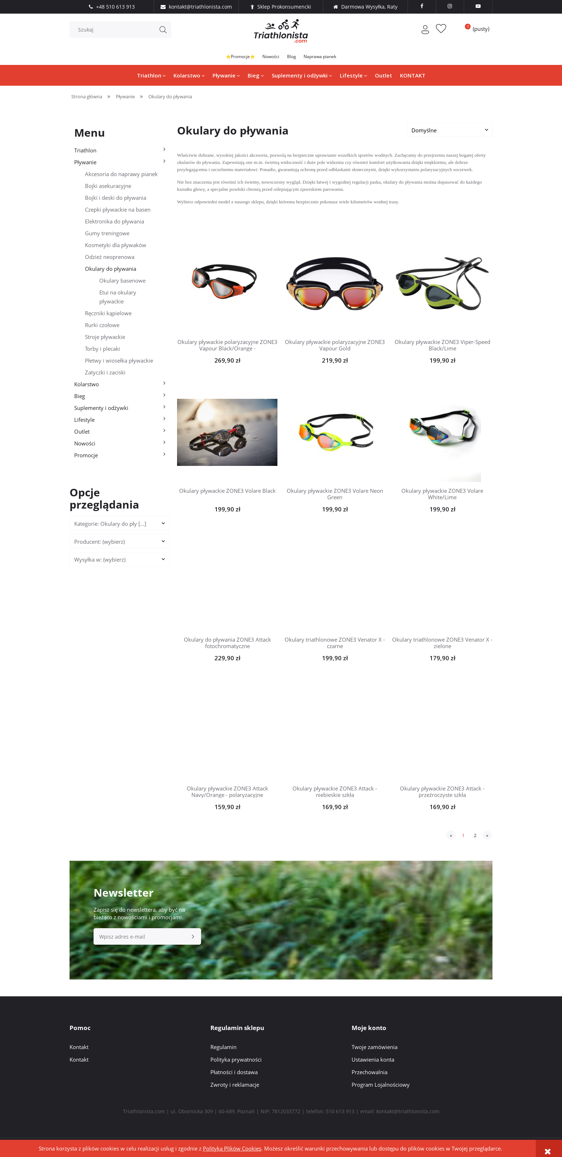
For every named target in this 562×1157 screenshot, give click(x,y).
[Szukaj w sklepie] (122, 33)
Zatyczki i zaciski (105, 373)
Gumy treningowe (107, 234)
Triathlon (85, 151)
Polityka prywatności (236, 1060)
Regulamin (223, 1048)
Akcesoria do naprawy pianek (121, 175)
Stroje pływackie (105, 338)
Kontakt (79, 1048)
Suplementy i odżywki (101, 409)
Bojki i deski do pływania (115, 199)
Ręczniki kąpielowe (108, 314)
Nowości (266, 58)
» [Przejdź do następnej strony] (487, 836)
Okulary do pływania (110, 270)
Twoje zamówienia (374, 1048)
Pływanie (85, 163)
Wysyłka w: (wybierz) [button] (99, 561)
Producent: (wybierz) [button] (99, 543)
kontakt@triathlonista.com (407, 1112)
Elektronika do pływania (114, 222)
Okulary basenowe (122, 281)
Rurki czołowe (102, 326)
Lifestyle (84, 421)
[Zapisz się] (193, 938)
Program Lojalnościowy (381, 1086)
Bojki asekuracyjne (108, 187)
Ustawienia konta (373, 1060)
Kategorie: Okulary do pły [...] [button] (110, 525)
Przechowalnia (369, 1073)
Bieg (79, 397)
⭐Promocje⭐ (222, 58)
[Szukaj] (163, 32)
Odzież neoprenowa (109, 258)
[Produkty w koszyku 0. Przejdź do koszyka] (474, 31)
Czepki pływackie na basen (118, 210)
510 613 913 (340, 1112)
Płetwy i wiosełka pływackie (119, 361)
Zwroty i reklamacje (234, 1086)
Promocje (86, 456)
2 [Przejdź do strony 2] (475, 836)
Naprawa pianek (337, 58)
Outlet (82, 432)
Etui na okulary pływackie (117, 298)
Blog (296, 58)
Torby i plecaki (102, 350)
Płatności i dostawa (234, 1073)
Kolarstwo (86, 385)
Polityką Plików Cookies (232, 1148)
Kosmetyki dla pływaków (115, 246)
